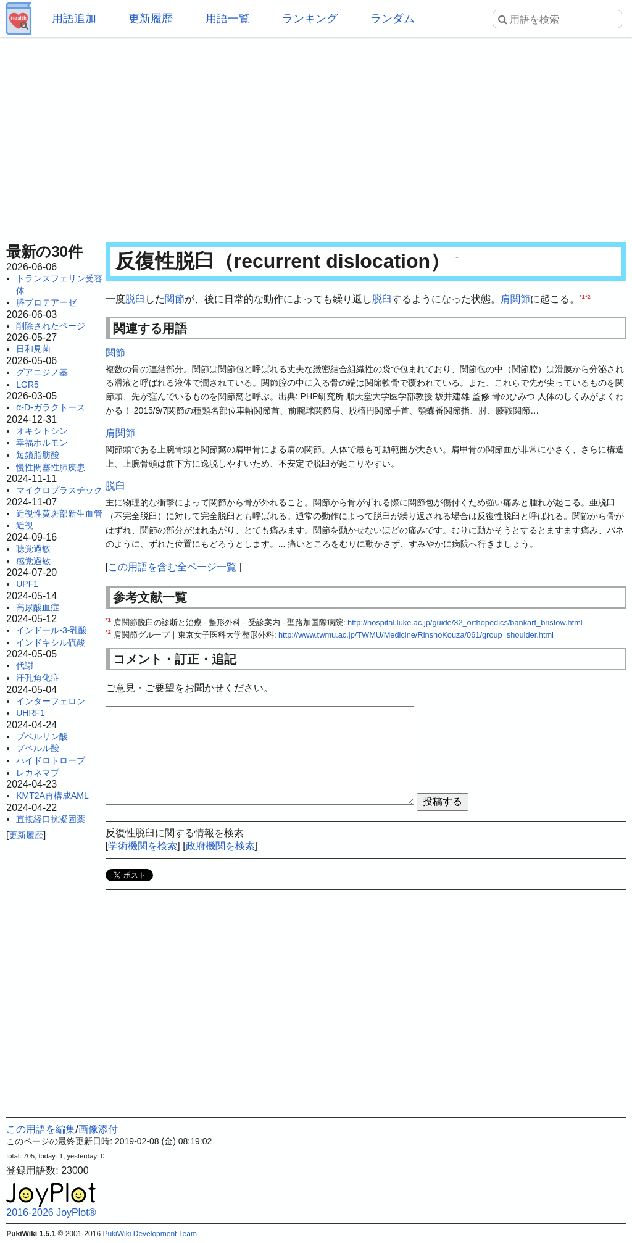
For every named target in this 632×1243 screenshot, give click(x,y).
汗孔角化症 (37, 678)
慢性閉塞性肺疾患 (50, 467)
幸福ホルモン (42, 442)
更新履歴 (150, 18)
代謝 (24, 665)
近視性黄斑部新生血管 (59, 513)
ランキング (310, 18)
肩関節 (515, 299)
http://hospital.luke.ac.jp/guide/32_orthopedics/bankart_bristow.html (465, 622)
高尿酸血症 (37, 607)
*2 (588, 296)
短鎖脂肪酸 (37, 455)
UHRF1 (30, 713)
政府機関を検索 (220, 846)
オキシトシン (42, 431)
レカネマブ (37, 773)
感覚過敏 (33, 561)
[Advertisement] (316, 135)
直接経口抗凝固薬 (50, 819)
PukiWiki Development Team (149, 1233)
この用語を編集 (40, 1129)
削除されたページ (50, 326)
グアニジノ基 (42, 372)
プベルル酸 (37, 748)
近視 (24, 525)
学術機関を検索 (142, 846)
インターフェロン (50, 701)
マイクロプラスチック (59, 490)
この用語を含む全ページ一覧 (172, 567)
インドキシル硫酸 (50, 642)
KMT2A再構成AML (52, 795)
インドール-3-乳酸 (51, 630)
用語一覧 (228, 18)
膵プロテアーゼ (46, 302)
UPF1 (27, 584)
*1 (582, 296)
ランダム (392, 18)
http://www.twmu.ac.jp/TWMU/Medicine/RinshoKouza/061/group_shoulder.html (416, 634)
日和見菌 (33, 349)
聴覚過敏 (33, 549)
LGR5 (27, 384)
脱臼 (135, 299)
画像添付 (98, 1129)
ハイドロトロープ (50, 760)
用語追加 (74, 18)
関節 (175, 299)
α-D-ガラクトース (50, 407)
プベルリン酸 (42, 736)
